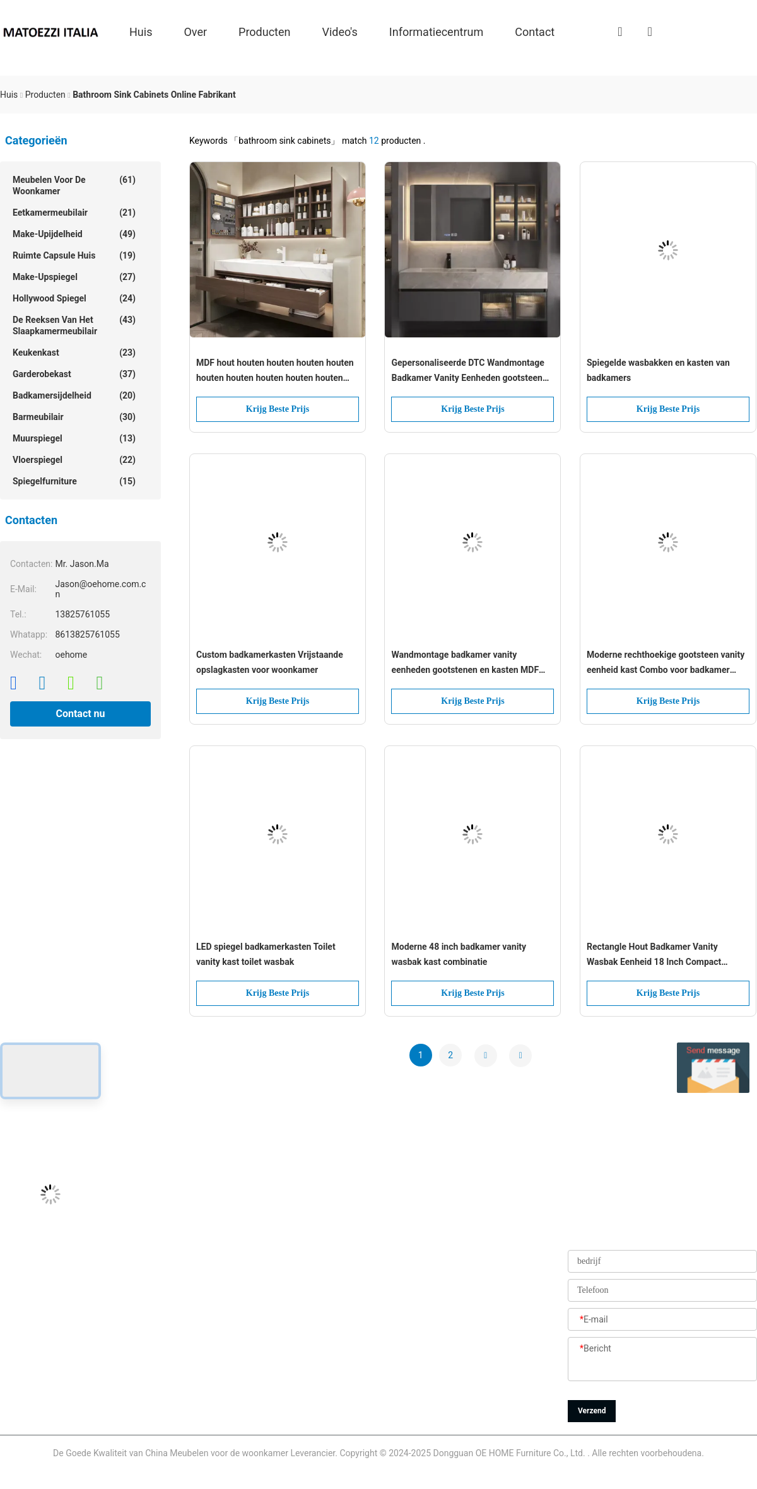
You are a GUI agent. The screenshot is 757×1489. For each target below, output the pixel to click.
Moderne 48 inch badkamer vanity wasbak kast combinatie (458, 954)
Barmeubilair (74, 417)
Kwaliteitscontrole (318, 1324)
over (195, 31)
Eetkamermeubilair (74, 212)
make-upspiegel (74, 277)
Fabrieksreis (307, 1296)
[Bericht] (662, 1360)
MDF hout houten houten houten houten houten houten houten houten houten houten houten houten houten (275, 371)
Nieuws (297, 1353)
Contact (535, 31)
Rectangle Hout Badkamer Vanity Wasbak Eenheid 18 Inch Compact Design (654, 955)
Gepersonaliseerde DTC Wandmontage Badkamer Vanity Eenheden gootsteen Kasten (467, 371)
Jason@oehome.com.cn (48, 1268)
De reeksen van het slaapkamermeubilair (74, 325)
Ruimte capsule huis (74, 255)
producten (264, 31)
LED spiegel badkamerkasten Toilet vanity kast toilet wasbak (266, 954)
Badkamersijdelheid (74, 395)
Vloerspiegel (74, 459)
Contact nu (80, 714)
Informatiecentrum (436, 31)
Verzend (592, 1410)
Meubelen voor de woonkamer (74, 185)
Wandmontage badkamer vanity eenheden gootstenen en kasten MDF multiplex (465, 663)
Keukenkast (74, 352)
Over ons (301, 1239)
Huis (140, 31)
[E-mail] (662, 1320)
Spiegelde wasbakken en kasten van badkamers (658, 370)
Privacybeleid (309, 1409)
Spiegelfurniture (74, 481)
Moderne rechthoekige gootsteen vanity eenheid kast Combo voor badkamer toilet (665, 663)
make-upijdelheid (74, 234)
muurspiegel (74, 438)
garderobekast (74, 374)
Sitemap (299, 1381)
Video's (340, 31)
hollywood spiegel (74, 298)
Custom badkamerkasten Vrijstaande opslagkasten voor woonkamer (269, 662)
